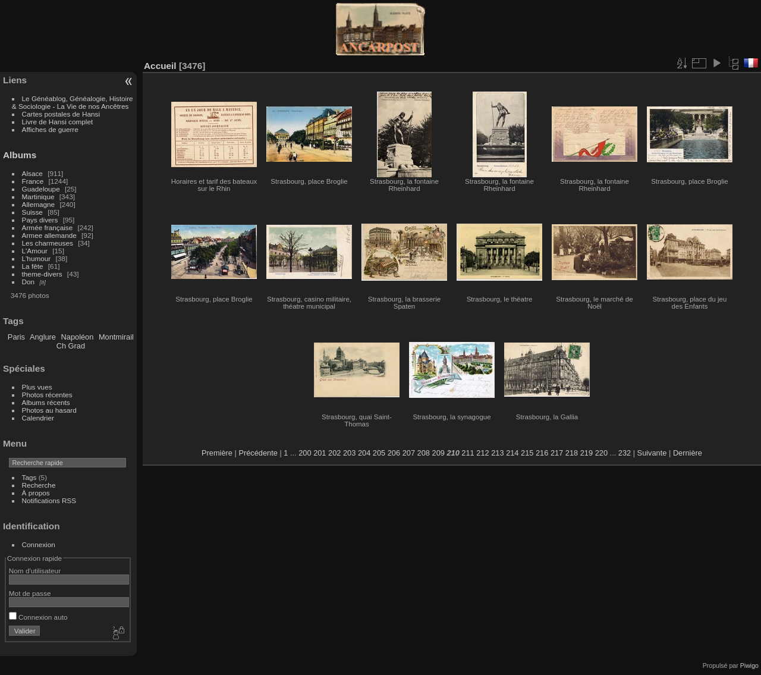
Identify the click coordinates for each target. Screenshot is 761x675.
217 (557, 452)
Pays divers (40, 220)
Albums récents (46, 402)
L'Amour (35, 251)
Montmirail (116, 336)
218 (571, 452)
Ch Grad (70, 345)
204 (364, 452)
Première (217, 452)
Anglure (43, 336)
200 (304, 452)
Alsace (32, 173)
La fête (32, 266)
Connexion (38, 544)
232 (624, 452)
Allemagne (38, 204)
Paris (16, 336)
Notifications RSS (49, 500)
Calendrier (38, 418)
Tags (29, 477)
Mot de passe (30, 593)
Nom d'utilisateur (35, 570)
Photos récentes (47, 394)
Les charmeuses (47, 243)
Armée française (47, 227)
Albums (19, 155)
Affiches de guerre (50, 129)
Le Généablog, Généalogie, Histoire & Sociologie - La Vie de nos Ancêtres (72, 102)
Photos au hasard (49, 410)
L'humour (36, 258)
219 (586, 452)
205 (379, 452)
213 (497, 452)
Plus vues (37, 387)
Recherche (39, 485)
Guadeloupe (41, 189)
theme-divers (42, 274)
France (33, 181)
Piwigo (749, 665)
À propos (36, 493)
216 (542, 452)
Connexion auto (38, 617)
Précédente (257, 452)
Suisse (32, 212)
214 (512, 452)
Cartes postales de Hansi (61, 114)
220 (601, 452)
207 (408, 452)
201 (319, 452)
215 (527, 452)
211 (467, 452)
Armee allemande (49, 235)
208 (423, 452)
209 (438, 452)
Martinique (38, 196)
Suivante (652, 452)
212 (482, 452)
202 (334, 452)
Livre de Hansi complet (57, 121)
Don (28, 281)
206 (394, 452)
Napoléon (77, 336)
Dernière (687, 452)
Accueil (160, 66)
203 (349, 452)
